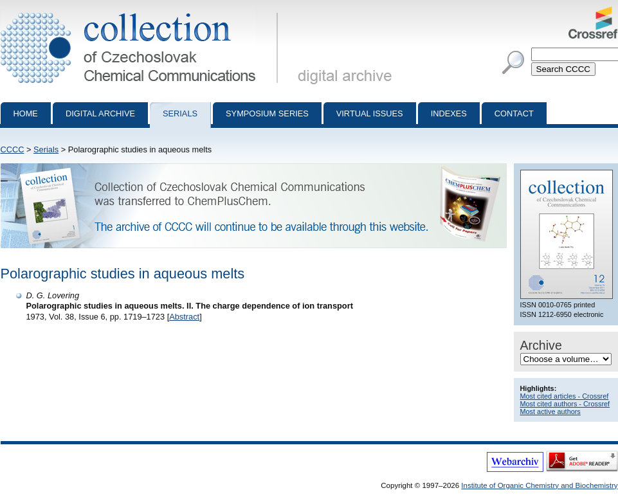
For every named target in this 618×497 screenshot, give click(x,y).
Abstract (184, 316)
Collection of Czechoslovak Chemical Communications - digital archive (142, 11)
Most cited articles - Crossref (564, 396)
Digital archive (100, 113)
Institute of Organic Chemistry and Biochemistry (539, 485)
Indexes (449, 113)
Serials (180, 113)
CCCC (12, 149)
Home (26, 113)
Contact (514, 113)
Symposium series (267, 113)
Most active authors (550, 411)
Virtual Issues (369, 113)
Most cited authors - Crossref (565, 404)
